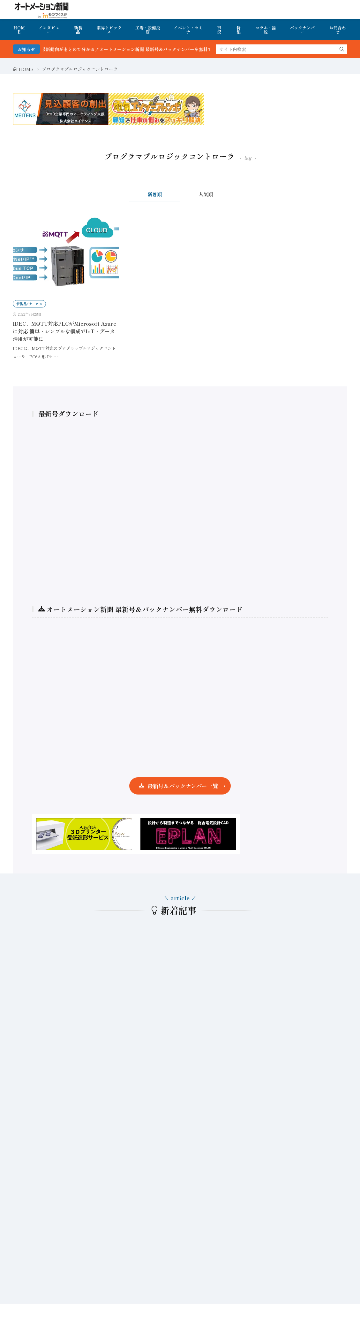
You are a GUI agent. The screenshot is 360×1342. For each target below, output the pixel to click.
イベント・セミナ (188, 30)
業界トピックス (109, 30)
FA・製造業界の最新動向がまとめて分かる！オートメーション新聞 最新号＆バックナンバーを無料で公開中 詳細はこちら (139, 49)
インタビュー (49, 30)
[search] (342, 49)
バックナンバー (302, 30)
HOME (19, 30)
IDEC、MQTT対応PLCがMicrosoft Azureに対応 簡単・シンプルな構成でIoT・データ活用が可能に (64, 331)
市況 (219, 30)
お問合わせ (337, 30)
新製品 (78, 30)
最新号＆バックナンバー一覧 (182, 786)
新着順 (154, 194)
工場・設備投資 (147, 30)
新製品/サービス (29, 303)
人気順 (206, 194)
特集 (238, 30)
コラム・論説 (265, 30)
